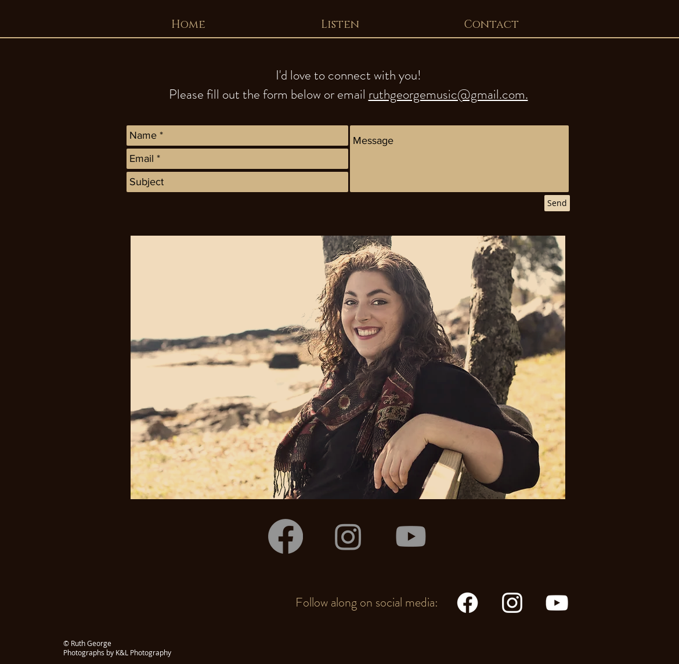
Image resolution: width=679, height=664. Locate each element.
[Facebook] (285, 536)
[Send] (557, 203)
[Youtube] (410, 536)
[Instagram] (348, 536)
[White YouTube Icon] (556, 602)
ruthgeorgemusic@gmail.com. (448, 94)
